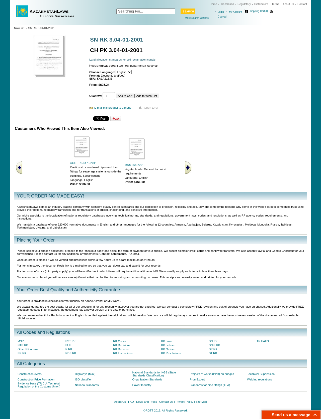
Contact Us (166, 401)
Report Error (150, 107)
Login (221, 12)
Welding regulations (259, 379)
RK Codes (119, 341)
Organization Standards (147, 379)
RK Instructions (122, 353)
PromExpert (197, 379)
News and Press (146, 401)
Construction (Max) (30, 373)
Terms (275, 4)
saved (222, 16)
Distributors (261, 4)
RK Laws (166, 341)
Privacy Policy (184, 401)
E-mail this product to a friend (112, 107)
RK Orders (168, 349)
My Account (235, 12)
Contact (302, 4)
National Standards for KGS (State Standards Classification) (154, 374)
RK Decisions (121, 345)
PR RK (22, 353)
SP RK (213, 349)
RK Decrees (120, 349)
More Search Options (197, 18)
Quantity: (95, 95)
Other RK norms (28, 349)
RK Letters (168, 345)
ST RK (213, 353)
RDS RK (70, 353)
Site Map (201, 401)
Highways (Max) (85, 373)
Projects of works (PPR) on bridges (212, 373)
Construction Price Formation (36, 379)
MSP (21, 341)
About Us (288, 4)
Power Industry (141, 384)
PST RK (70, 341)
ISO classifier (83, 379)
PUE (68, 345)
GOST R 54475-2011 (83, 162)
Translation (227, 4)
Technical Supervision (261, 373)
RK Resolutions (171, 353)
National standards (87, 384)
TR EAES (263, 341)
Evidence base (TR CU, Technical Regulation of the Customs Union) (39, 385)
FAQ (131, 401)
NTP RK (23, 345)
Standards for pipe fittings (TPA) (210, 384)
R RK (68, 349)
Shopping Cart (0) (259, 11)
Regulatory (244, 4)
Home (213, 4)
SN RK (213, 341)
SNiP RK (214, 345)
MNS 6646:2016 (135, 164)
